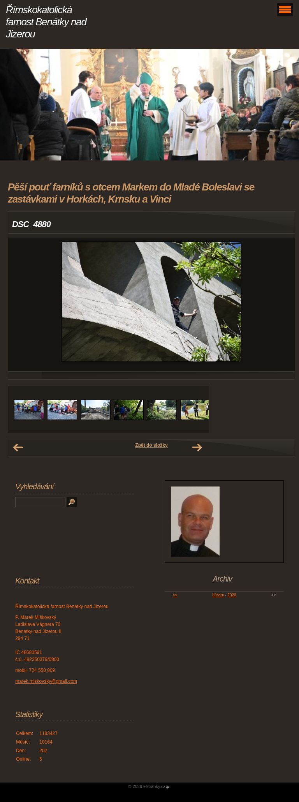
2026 (231, 595)
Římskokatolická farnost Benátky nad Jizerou (46, 22)
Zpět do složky (151, 445)
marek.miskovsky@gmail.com (46, 681)
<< (175, 595)
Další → (197, 447)
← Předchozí (18, 447)
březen (218, 595)
